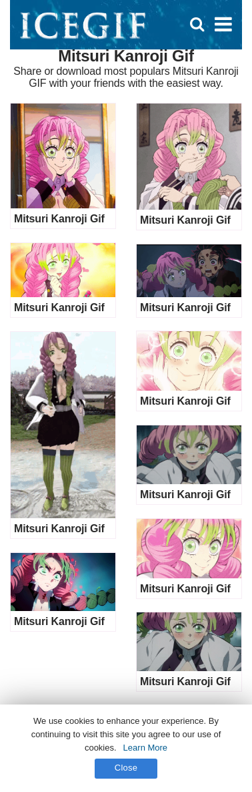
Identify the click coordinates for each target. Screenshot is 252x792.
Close (126, 768)
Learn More (145, 748)
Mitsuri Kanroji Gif (59, 218)
